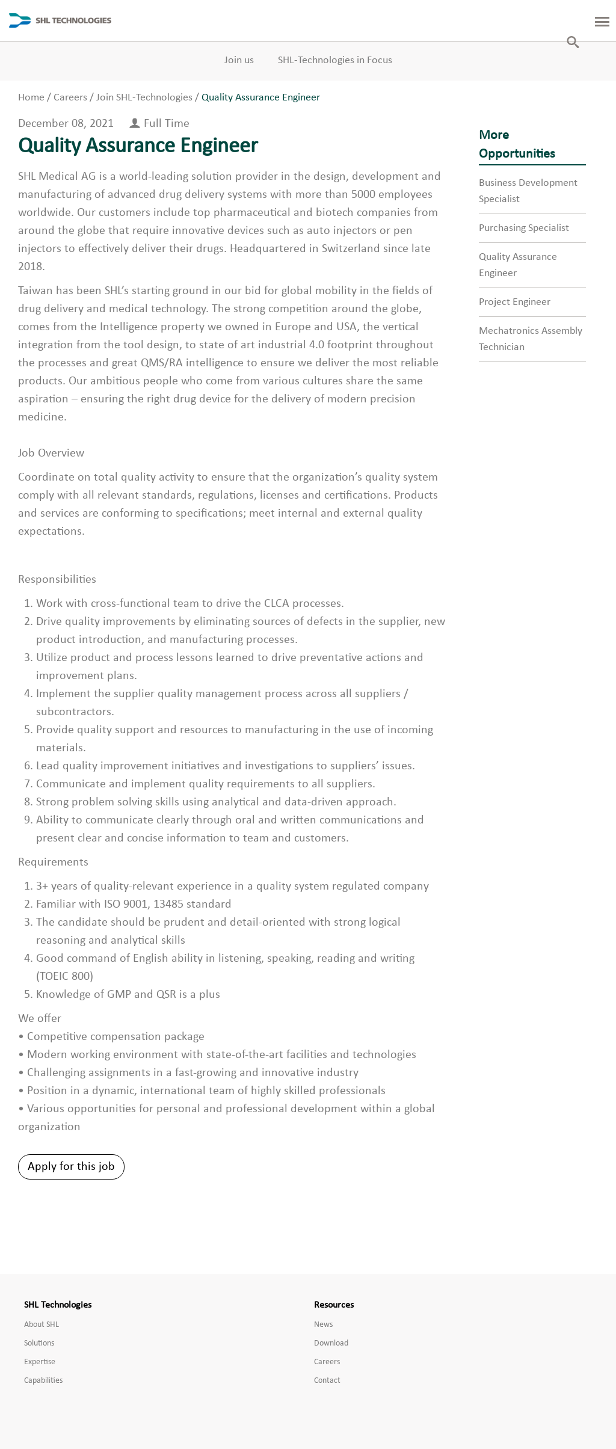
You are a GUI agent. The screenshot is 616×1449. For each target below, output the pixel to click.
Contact (327, 1380)
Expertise (39, 1362)
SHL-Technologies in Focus (335, 60)
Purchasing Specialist (524, 228)
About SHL (41, 1324)
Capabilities (43, 1380)
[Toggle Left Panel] (595, 21)
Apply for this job (71, 1167)
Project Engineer (514, 302)
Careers (327, 1362)
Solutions (39, 1343)
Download (331, 1343)
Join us (239, 60)
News (323, 1324)
